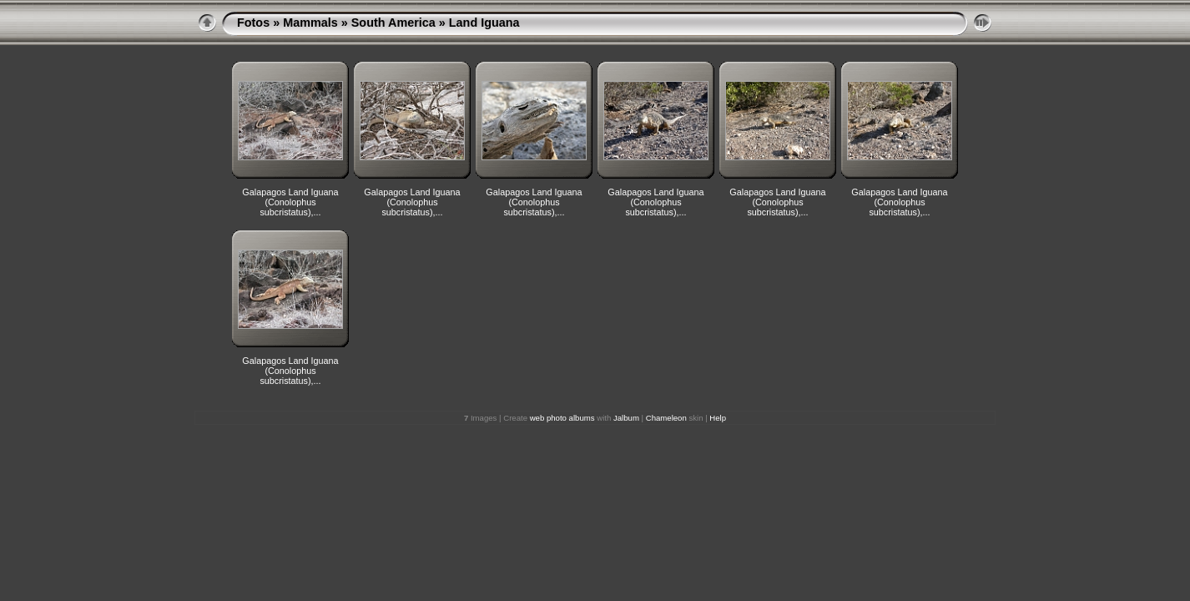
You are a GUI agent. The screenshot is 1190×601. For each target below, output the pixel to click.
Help (717, 417)
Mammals (310, 22)
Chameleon (666, 417)
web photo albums (562, 417)
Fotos (253, 22)
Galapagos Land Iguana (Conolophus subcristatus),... (290, 202)
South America (393, 22)
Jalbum (626, 417)
